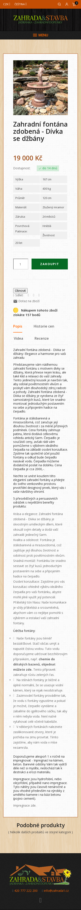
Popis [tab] (17, 326)
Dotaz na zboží (26, 301)
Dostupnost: (21, 168)
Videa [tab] (18, 338)
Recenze (42, 338)
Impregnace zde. (24, 805)
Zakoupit (49, 264)
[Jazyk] (20, 4)
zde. (29, 669)
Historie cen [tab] (44, 326)
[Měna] (6, 4)
